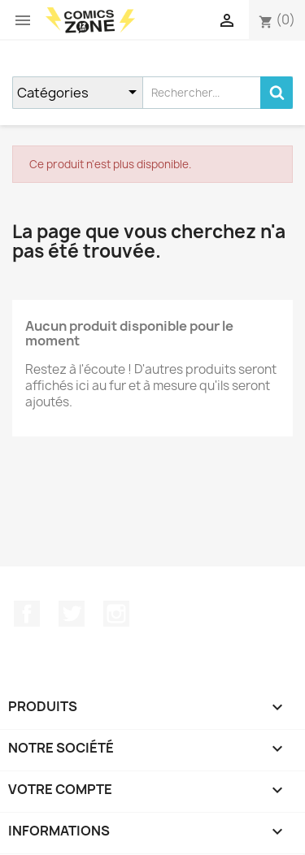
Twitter (72, 614)
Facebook (27, 614)
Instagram (116, 614)
